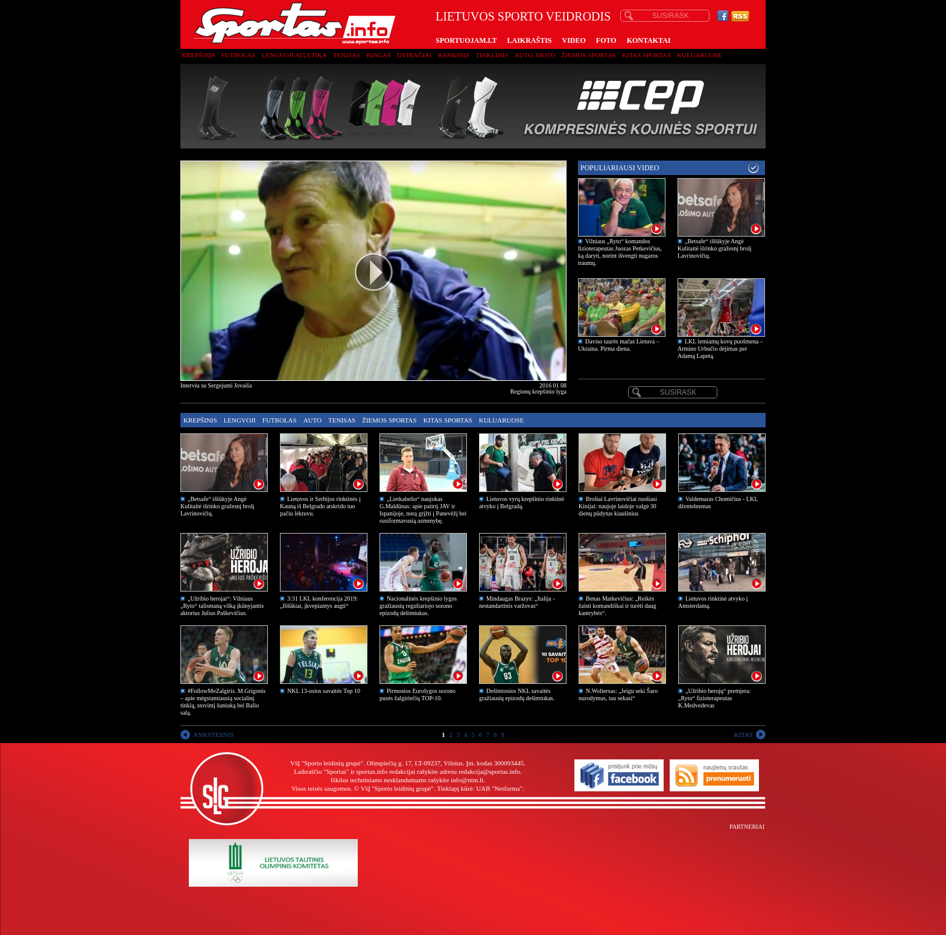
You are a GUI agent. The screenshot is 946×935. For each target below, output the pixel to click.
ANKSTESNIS (213, 734)
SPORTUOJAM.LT (466, 40)
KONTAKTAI (649, 40)
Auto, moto (535, 55)
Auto (312, 420)
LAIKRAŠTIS (529, 40)
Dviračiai (414, 55)
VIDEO (574, 40)
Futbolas (238, 55)
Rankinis (454, 55)
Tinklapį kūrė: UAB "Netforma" (479, 788)
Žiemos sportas (589, 55)
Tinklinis (491, 55)
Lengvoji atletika (293, 55)
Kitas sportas (646, 55)
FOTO (606, 40)
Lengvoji (240, 420)
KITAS (743, 734)
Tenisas (346, 55)
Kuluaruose (699, 55)
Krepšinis (198, 55)
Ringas (378, 55)
